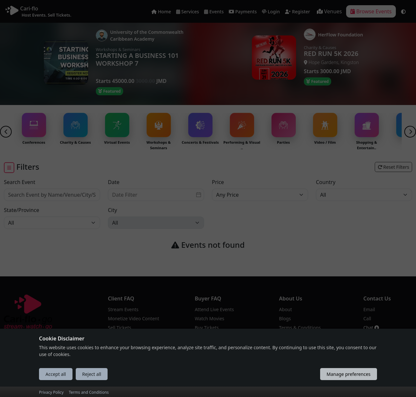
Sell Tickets (119, 327)
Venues (329, 11)
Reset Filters (393, 167)
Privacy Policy (51, 392)
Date (113, 182)
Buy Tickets (207, 327)
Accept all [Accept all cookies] (56, 374)
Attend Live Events (214, 309)
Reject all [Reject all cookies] (91, 374)
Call (367, 318)
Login (271, 12)
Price (218, 182)
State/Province (21, 210)
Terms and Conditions (89, 392)
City (112, 210)
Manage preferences (348, 374)
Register (297, 12)
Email (369, 309)
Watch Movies (209, 318)
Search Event (19, 182)
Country (325, 182)
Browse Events (371, 11)
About (285, 309)
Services (187, 12)
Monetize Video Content (133, 318)
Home (161, 12)
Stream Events (123, 309)
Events (214, 12)
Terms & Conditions (300, 327)
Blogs (285, 318)
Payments (243, 12)
